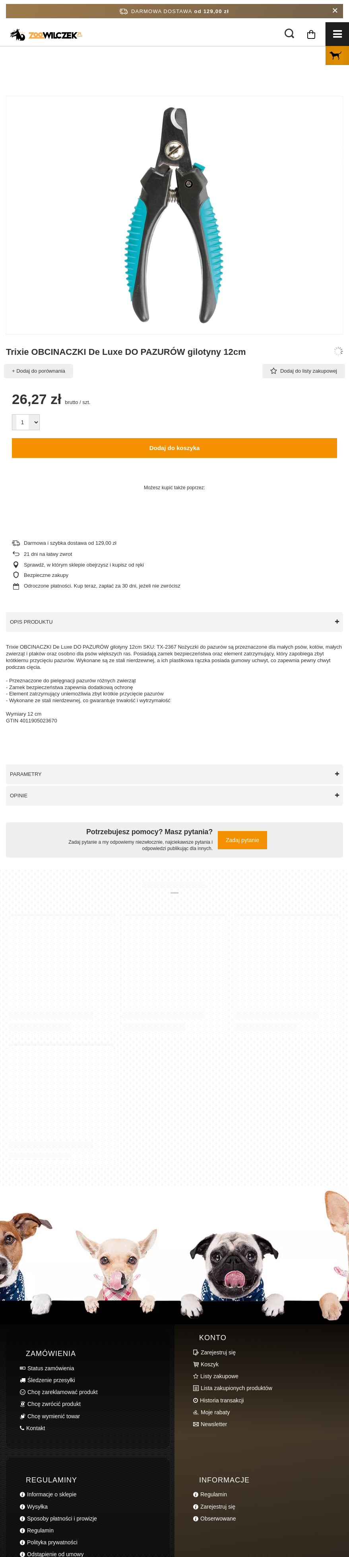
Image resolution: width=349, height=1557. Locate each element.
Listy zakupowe (219, 1376)
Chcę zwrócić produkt (54, 1404)
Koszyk (210, 1364)
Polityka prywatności (52, 1542)
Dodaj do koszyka (174, 447)
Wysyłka (37, 1506)
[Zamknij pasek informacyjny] (335, 10)
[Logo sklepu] (32, 31)
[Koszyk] (311, 42)
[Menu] (337, 34)
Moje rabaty (215, 1412)
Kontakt (35, 1428)
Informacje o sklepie (52, 1494)
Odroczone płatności (47, 586)
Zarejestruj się (218, 1352)
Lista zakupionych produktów (236, 1388)
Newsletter (214, 1424)
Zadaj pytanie (242, 840)
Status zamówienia (50, 1368)
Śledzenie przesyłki (51, 1380)
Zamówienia (51, 1354)
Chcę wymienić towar (53, 1416)
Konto (213, 1338)
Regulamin (40, 1530)
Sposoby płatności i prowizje (62, 1518)
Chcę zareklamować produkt (62, 1392)
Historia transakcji (222, 1400)
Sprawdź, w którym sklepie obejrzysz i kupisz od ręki (84, 565)
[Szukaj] (289, 34)
